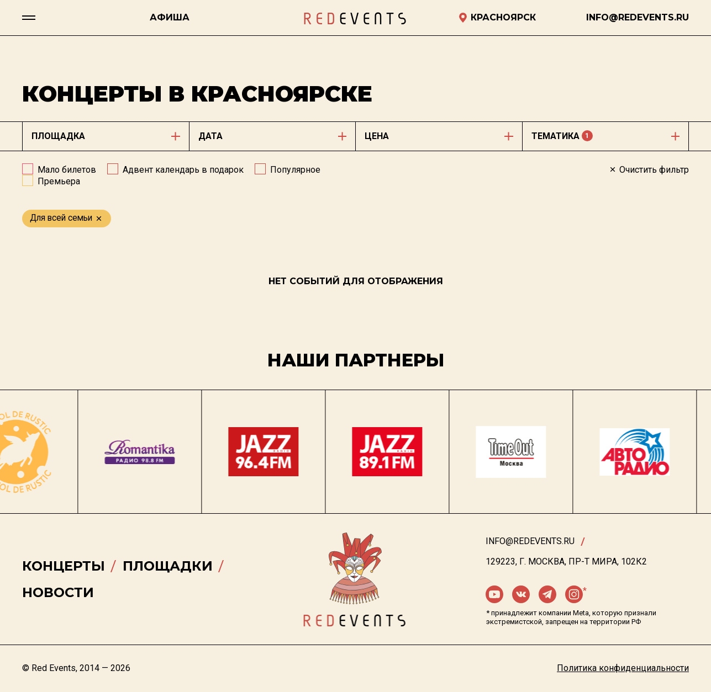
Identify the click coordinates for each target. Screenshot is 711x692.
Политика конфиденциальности (623, 668)
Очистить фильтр (648, 169)
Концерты (63, 566)
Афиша (169, 17)
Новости (58, 592)
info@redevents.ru (530, 541)
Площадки (168, 566)
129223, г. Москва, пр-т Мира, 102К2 (566, 561)
